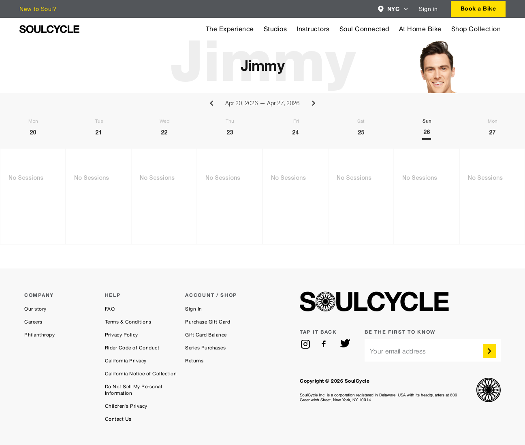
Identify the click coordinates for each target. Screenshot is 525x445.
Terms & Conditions (128, 322)
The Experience (230, 29)
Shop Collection (476, 29)
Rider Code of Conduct (132, 348)
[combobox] (393, 8)
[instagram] (305, 344)
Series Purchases (205, 348)
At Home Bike (420, 29)
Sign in (428, 9)
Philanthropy (39, 335)
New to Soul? (37, 9)
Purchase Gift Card (207, 322)
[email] (433, 350)
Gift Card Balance (206, 335)
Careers (33, 322)
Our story (35, 309)
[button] (393, 8)
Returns (194, 361)
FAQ (110, 309)
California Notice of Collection (141, 374)
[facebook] (325, 344)
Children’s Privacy (126, 406)
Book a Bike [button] (478, 8)
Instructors (313, 29)
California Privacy (126, 361)
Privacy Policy (121, 335)
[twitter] (345, 344)
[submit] (489, 351)
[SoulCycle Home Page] (49, 29)
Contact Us (118, 419)
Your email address (398, 351)
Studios (275, 29)
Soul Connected (364, 29)
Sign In (193, 309)
